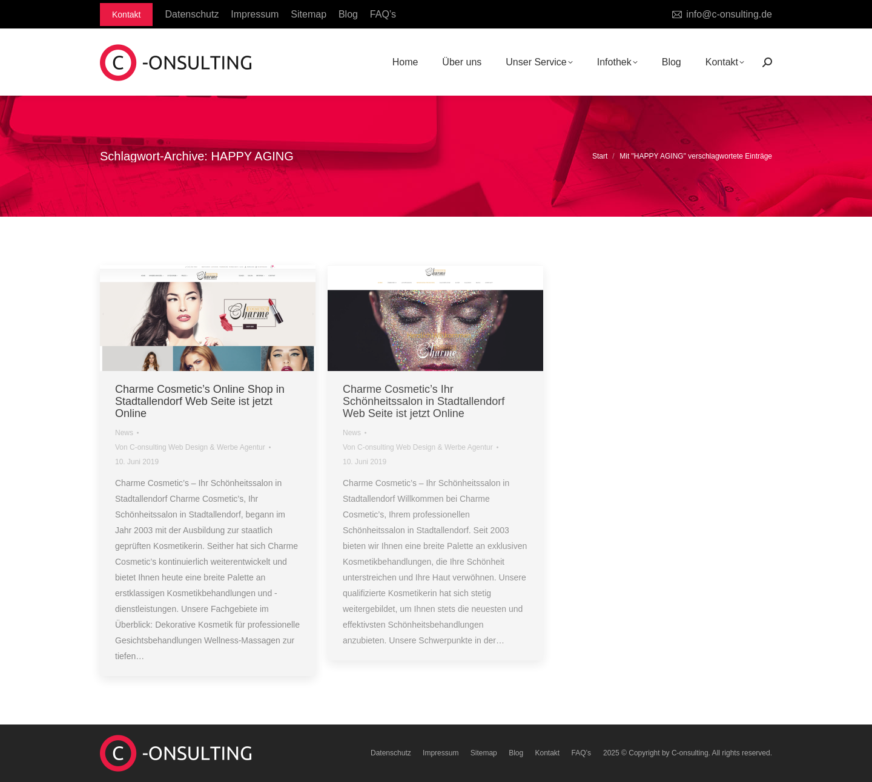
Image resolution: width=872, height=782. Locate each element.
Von (190, 447)
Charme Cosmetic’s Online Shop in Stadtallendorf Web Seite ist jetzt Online (200, 401)
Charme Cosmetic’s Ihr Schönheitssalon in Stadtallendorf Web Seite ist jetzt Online (423, 401)
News (124, 433)
